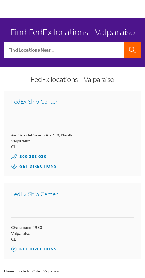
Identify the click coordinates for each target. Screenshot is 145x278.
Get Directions (34, 166)
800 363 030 (33, 156)
